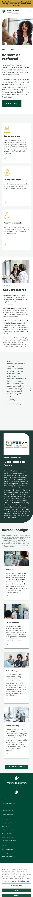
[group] (16, 4)
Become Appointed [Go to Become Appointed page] (7, 810)
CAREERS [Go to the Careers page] (4, 846)
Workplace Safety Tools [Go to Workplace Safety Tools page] (9, 840)
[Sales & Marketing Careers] (7, 754)
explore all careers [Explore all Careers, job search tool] (16, 767)
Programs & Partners (8, 814)
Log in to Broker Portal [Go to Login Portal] (8, 803)
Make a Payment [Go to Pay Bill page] (7, 833)
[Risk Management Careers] (7, 644)
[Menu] (29, 11)
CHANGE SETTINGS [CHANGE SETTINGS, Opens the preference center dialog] (16, 887)
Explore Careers (11, 103)
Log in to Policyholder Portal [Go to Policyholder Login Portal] (10, 823)
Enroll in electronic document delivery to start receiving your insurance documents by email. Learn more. (16, 3)
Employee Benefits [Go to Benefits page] (7, 849)
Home (4, 49)
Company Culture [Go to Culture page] (7, 853)
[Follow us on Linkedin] (16, 792)
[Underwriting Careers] (7, 596)
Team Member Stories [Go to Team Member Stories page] (8, 856)
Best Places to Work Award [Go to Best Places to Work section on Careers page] (10, 860)
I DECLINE (16, 892)
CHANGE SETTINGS (15, 883)
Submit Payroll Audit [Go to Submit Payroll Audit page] (7, 837)
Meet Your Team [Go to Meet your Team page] (7, 807)
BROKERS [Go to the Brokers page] (4, 800)
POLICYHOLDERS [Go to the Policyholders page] (6, 819)
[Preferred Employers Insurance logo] (10, 10)
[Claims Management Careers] (7, 699)
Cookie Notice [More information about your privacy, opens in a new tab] (25, 883)
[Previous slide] (2, 389)
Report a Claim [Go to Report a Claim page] (6, 826)
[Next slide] (30, 389)
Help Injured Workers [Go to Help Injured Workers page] (8, 830)
